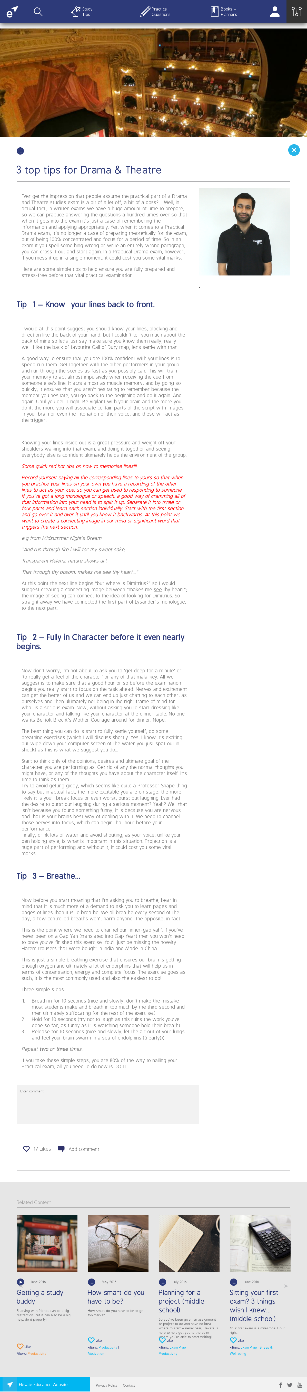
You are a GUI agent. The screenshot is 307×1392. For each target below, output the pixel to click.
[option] (47, 1286)
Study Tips (88, 11)
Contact (129, 1385)
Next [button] (286, 1286)
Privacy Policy (107, 1385)
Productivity (37, 1353)
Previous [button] (21, 1286)
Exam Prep (178, 1347)
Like (24, 1346)
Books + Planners (229, 11)
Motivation (96, 1353)
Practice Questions (160, 11)
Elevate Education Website (43, 1384)
